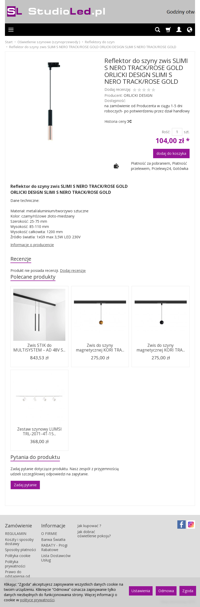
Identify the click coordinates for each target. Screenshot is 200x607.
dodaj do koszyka (171, 153)
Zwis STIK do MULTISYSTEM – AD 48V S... (39, 348)
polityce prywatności (37, 599)
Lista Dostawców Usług (56, 558)
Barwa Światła (53, 539)
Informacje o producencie (32, 244)
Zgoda (187, 590)
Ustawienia (141, 590)
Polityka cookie (17, 555)
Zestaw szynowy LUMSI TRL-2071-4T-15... (39, 431)
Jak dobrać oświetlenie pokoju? (94, 534)
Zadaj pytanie (25, 484)
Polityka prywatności (15, 563)
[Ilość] (177, 132)
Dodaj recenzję (73, 270)
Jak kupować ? (89, 525)
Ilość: (166, 131)
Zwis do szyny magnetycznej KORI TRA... (100, 348)
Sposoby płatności (20, 549)
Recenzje (20, 258)
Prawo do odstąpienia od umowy (17, 576)
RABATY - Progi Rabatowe (54, 547)
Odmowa (166, 590)
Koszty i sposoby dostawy (19, 541)
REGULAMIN (15, 533)
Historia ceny (117, 121)
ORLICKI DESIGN (138, 95)
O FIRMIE (49, 533)
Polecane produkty (32, 276)
